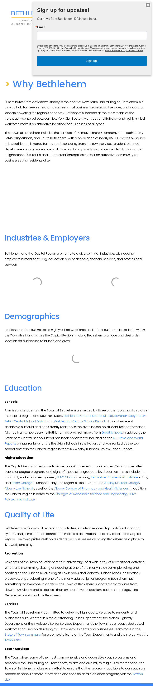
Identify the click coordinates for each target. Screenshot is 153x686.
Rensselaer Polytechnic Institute (114, 477)
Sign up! (92, 60)
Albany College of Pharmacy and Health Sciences (91, 488)
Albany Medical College (121, 483)
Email (41, 27)
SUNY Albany (66, 477)
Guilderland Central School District (79, 421)
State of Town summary (23, 634)
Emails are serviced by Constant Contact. (124, 50)
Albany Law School (19, 488)
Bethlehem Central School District (88, 416)
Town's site (13, 640)
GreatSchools (112, 432)
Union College (22, 483)
